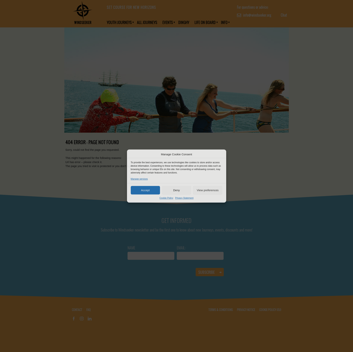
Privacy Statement (184, 198)
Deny (176, 190)
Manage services (139, 179)
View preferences (208, 190)
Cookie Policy (166, 198)
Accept (145, 190)
